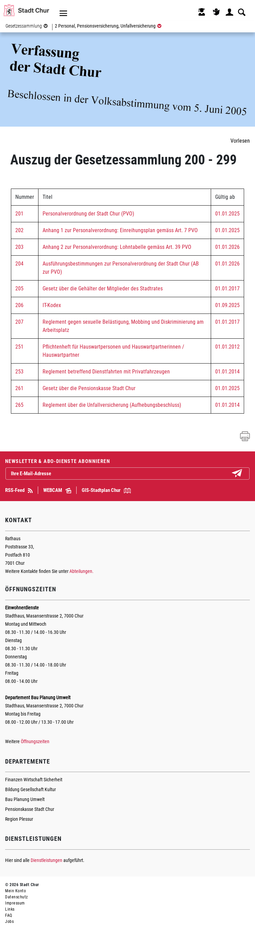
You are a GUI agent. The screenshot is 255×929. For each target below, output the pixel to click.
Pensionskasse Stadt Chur (29, 809)
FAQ (8, 915)
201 (19, 213)
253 (19, 371)
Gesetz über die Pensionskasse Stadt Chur (89, 388)
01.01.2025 (227, 213)
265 (19, 405)
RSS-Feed (19, 490)
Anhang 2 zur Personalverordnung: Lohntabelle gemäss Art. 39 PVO (117, 247)
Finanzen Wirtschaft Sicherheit (33, 779)
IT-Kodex (52, 305)
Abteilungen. (81, 571)
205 (19, 288)
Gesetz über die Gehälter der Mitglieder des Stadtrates (103, 288)
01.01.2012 (227, 346)
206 (19, 305)
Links (10, 909)
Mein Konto (15, 890)
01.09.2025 (227, 305)
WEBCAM (57, 490)
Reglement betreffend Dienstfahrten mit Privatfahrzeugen (106, 371)
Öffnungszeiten (35, 741)
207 (19, 322)
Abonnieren (242, 474)
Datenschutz (16, 897)
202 (19, 230)
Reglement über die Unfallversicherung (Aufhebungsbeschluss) (112, 405)
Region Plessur (19, 819)
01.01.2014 (227, 371)
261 (19, 388)
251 (19, 346)
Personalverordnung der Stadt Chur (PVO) (88, 213)
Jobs (9, 921)
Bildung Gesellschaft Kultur (30, 789)
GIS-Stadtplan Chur (106, 490)
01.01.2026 (227, 247)
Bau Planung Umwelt (25, 799)
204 (19, 263)
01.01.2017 (227, 288)
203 (19, 247)
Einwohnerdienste (22, 607)
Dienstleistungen (46, 860)
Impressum (15, 903)
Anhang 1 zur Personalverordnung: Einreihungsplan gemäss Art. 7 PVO (120, 230)
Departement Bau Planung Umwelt (37, 697)
